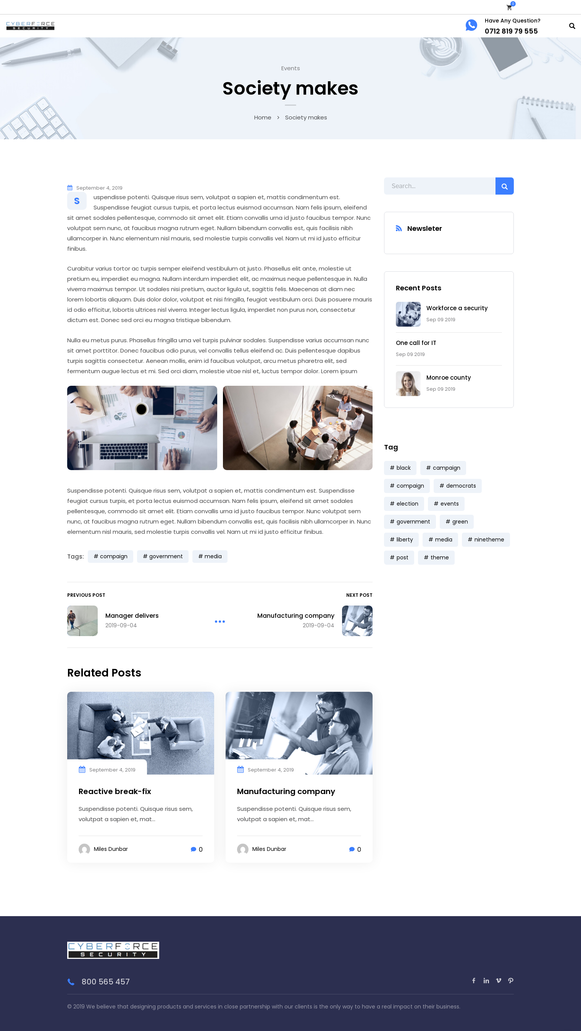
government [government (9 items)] (413, 521)
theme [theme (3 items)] (440, 557)
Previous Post (86, 595)
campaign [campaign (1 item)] (446, 468)
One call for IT (416, 343)
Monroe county (448, 378)
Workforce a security (457, 308)
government (166, 556)
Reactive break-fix (115, 791)
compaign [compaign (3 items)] (410, 486)
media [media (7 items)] (443, 539)
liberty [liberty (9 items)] (405, 539)
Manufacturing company (286, 791)
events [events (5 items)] (450, 503)
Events (290, 68)
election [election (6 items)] (407, 503)
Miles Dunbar (111, 849)
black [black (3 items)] (404, 468)
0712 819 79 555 (511, 31)
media (213, 556)
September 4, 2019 (99, 188)
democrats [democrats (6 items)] (461, 486)
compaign (113, 556)
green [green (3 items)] (460, 521)
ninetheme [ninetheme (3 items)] (489, 539)
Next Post (359, 595)
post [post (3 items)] (402, 557)
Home (262, 117)
